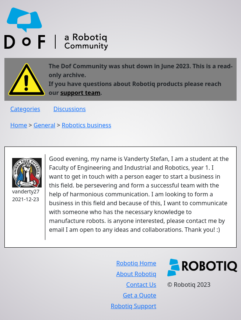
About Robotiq (136, 274)
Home (18, 125)
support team (80, 93)
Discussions (69, 109)
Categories (25, 109)
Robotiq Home (136, 263)
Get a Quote (139, 295)
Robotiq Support (133, 306)
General (44, 125)
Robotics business (86, 125)
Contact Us (141, 285)
